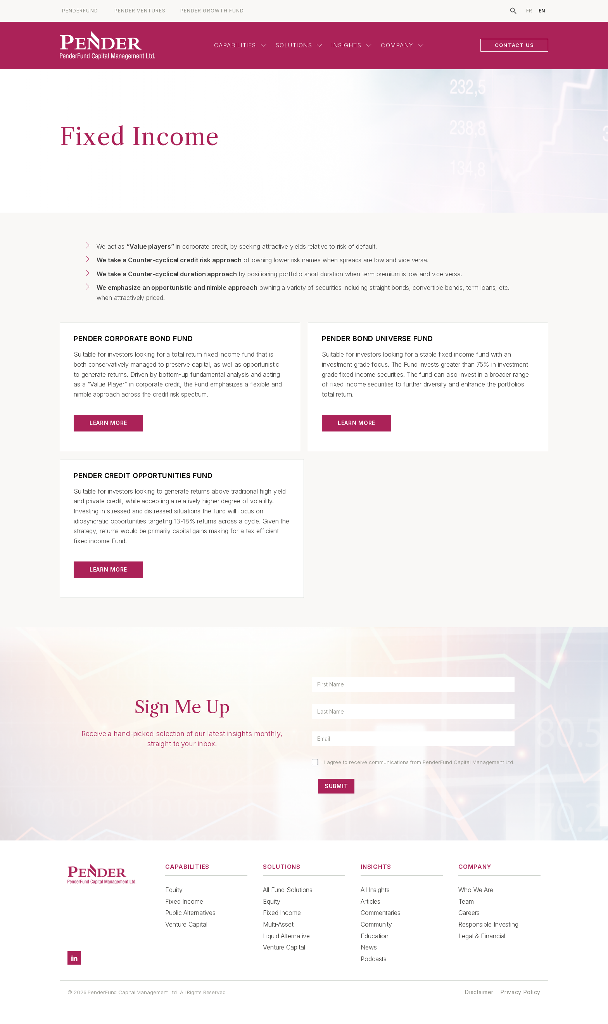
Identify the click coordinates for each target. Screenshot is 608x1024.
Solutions (299, 45)
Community (376, 924)
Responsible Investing (488, 924)
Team (466, 901)
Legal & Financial (481, 936)
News (369, 947)
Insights (351, 45)
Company (402, 45)
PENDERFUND (80, 11)
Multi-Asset (278, 924)
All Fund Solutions (288, 890)
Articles (370, 901)
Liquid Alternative (286, 936)
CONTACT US (514, 45)
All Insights (375, 890)
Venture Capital (186, 924)
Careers (469, 913)
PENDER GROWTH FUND (212, 11)
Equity (173, 890)
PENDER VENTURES (140, 11)
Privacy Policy (521, 992)
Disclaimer (479, 992)
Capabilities (240, 45)
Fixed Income (184, 901)
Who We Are (475, 890)
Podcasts (374, 959)
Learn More (108, 422)
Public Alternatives (190, 913)
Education (375, 936)
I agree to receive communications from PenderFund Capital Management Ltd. (419, 762)
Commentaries (381, 913)
